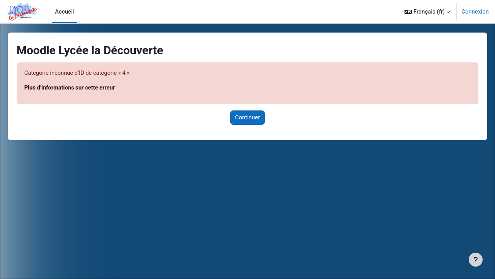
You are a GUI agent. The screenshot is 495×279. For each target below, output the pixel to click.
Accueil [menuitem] (64, 11)
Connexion (475, 11)
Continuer (247, 117)
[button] (427, 11)
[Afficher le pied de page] (476, 260)
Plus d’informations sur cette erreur (81, 87)
